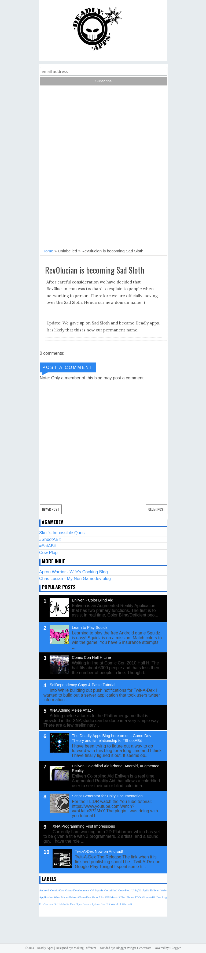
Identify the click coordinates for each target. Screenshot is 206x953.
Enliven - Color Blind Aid (92, 600)
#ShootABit (50, 539)
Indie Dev (69, 904)
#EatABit (47, 546)
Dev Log (161, 897)
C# (92, 890)
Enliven (154, 890)
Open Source (83, 904)
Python (96, 904)
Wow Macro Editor (65, 897)
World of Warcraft (121, 904)
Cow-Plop (124, 890)
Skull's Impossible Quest (62, 532)
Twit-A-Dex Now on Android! (99, 851)
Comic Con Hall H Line (91, 657)
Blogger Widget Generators (133, 948)
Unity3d (136, 890)
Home (47, 251)
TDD (138, 897)
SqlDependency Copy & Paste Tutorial (82, 685)
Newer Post (50, 509)
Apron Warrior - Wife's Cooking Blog (73, 572)
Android (44, 890)
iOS (107, 897)
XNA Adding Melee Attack (71, 710)
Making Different (85, 948)
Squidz (99, 890)
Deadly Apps (45, 948)
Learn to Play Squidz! (90, 627)
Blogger (175, 948)
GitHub (58, 904)
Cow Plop (48, 552)
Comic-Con (57, 890)
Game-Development (77, 890)
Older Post (156, 509)
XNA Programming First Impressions (84, 826)
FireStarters (46, 904)
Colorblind (110, 890)
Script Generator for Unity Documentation (107, 796)
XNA (122, 897)
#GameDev (84, 897)
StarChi (105, 904)
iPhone (130, 897)
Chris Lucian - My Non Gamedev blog (75, 578)
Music (114, 897)
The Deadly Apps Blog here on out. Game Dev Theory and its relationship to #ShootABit (111, 738)
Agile (145, 890)
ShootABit (98, 897)
